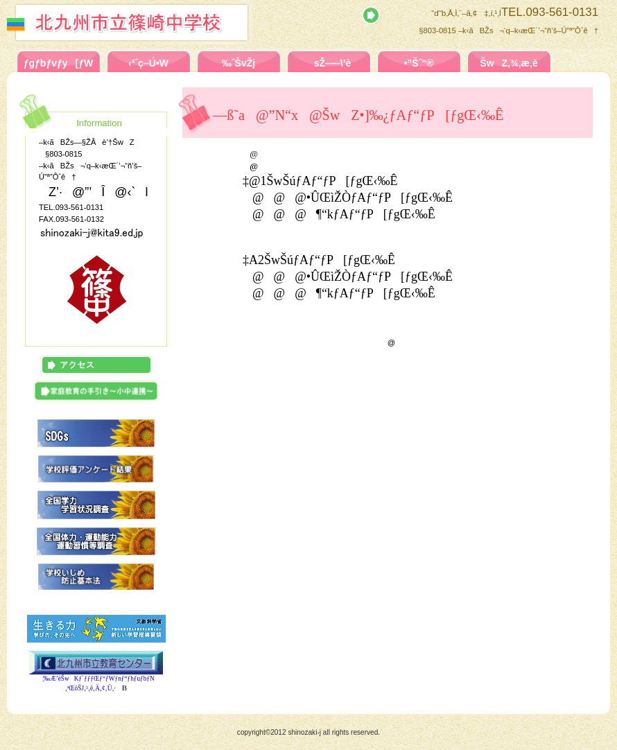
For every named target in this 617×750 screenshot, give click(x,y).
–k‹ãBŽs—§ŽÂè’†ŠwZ (157, 22)
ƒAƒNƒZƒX (96, 365)
